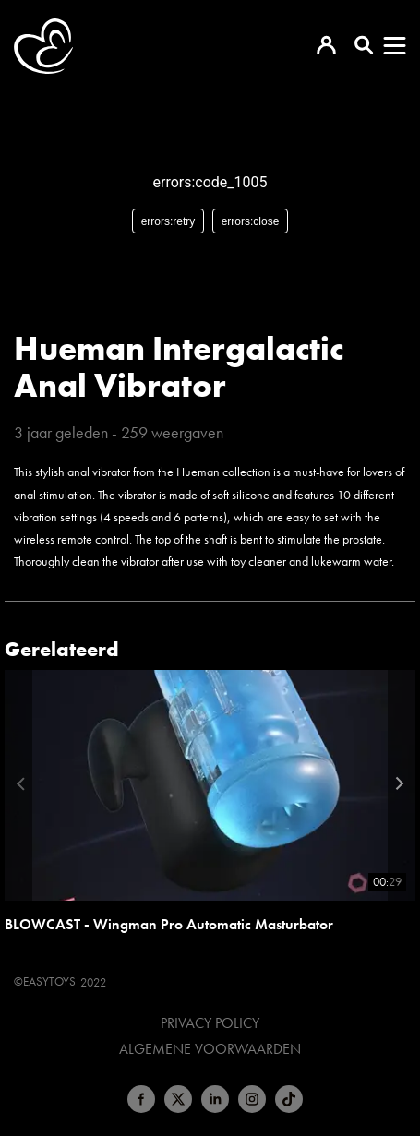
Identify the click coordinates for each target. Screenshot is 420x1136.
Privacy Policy (210, 1023)
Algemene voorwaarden (210, 1049)
